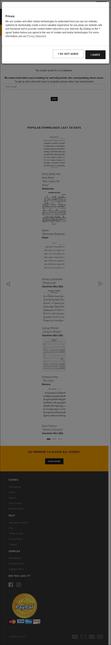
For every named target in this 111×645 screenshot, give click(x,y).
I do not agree (68, 53)
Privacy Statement (36, 36)
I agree (95, 54)
